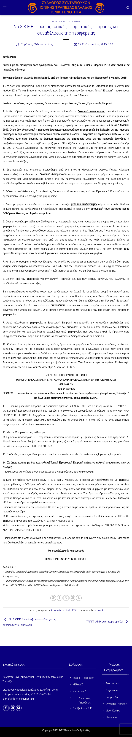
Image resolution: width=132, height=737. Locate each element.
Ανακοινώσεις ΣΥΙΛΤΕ (62, 22)
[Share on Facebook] (60, 598)
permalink (98, 610)
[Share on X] (66, 598)
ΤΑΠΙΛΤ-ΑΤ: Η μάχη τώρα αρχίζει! (108, 622)
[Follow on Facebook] (6, 708)
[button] (5, 7)
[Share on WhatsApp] (53, 598)
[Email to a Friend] (72, 598)
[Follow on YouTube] (19, 708)
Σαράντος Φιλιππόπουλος (37, 44)
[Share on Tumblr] (79, 598)
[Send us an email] (12, 708)
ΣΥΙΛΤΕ (77, 22)
